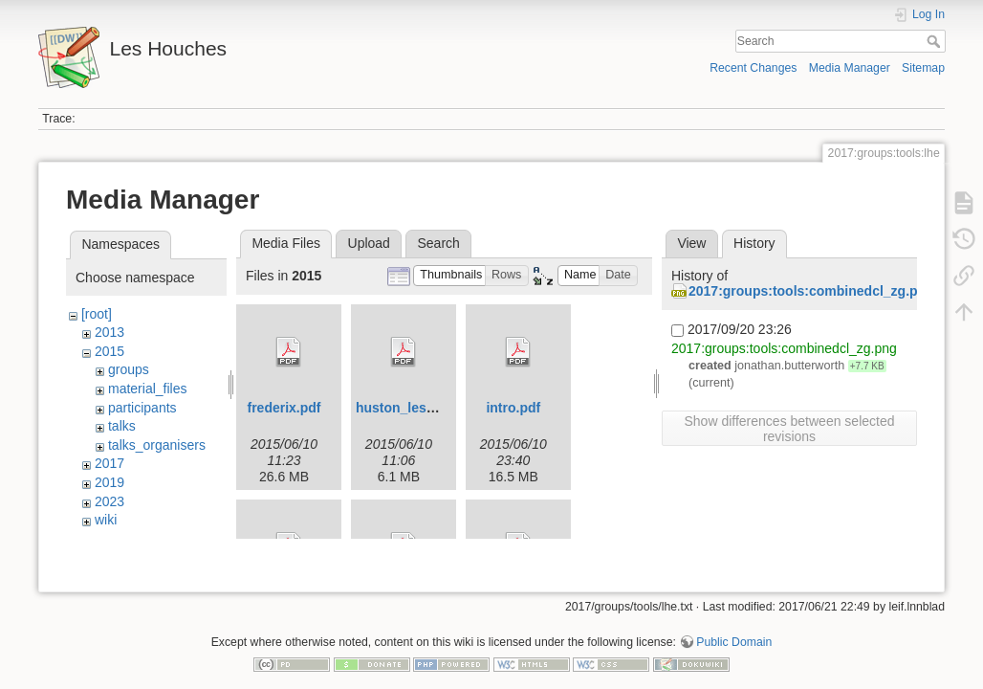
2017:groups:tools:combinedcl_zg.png (811, 291)
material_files (147, 388)
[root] (96, 314)
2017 (109, 463)
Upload (369, 243)
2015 (109, 351)
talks (122, 425)
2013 (109, 332)
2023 (109, 501)
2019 (109, 482)
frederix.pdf (283, 407)
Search (936, 41)
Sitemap (923, 68)
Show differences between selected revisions (790, 428)
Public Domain (734, 626)
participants (142, 407)
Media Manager (849, 68)
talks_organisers (157, 445)
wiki (106, 519)
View (691, 243)
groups (128, 369)
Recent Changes (753, 68)
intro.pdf (513, 407)
